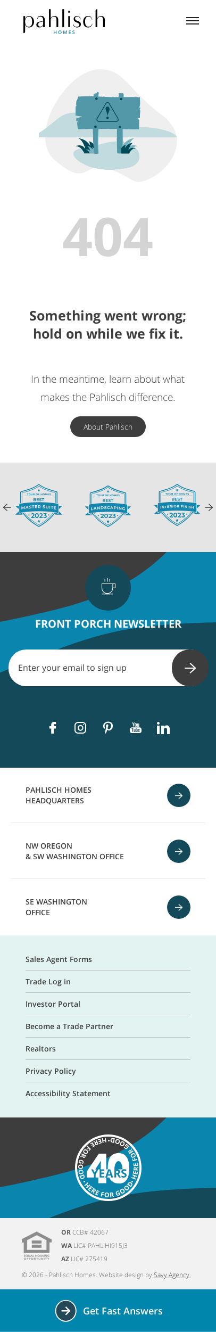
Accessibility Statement (68, 1093)
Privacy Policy (51, 1071)
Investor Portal (53, 1004)
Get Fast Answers (108, 1311)
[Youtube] (135, 727)
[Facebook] (52, 727)
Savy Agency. (172, 1274)
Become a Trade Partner (69, 1026)
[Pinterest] (108, 727)
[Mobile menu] (192, 22)
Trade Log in (48, 981)
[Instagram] (80, 727)
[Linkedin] (163, 727)
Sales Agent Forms (59, 959)
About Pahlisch (108, 427)
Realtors (41, 1048)
